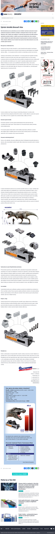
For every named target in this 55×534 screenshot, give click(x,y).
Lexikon (23, 528)
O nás (41, 528)
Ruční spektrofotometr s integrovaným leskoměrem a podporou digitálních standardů (28, 502)
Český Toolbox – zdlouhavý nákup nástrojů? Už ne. (47, 53)
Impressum (46, 528)
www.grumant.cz (36, 382)
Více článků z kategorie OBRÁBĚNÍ (20, 474)
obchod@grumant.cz (35, 380)
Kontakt (29, 528)
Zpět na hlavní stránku (7, 21)
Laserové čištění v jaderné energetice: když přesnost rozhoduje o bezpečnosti (45, 48)
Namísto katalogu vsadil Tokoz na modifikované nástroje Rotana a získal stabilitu (47, 42)
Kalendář (7, 528)
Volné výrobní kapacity (16, 528)
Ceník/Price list (35, 528)
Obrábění (20, 517)
